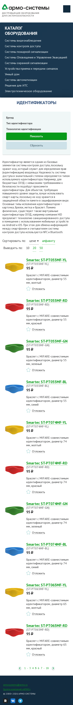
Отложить (38, 289)
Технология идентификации (23, 129)
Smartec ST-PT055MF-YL (48, 261)
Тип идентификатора (19, 123)
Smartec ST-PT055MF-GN (48, 343)
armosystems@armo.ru (15, 684)
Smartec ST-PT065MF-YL (48, 587)
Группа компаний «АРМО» (17, 689)
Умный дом (12, 74)
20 (34, 248)
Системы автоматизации (21, 80)
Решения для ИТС (16, 85)
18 (47, 668)
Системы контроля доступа (23, 46)
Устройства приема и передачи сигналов (31, 68)
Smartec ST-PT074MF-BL (48, 546)
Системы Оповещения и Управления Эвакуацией (36, 57)
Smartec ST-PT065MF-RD (48, 627)
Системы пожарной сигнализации (26, 52)
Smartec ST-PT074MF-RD (48, 465)
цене (32, 241)
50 (41, 248)
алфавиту (48, 241)
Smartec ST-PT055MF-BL (48, 383)
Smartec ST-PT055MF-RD (48, 302)
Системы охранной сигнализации (26, 63)
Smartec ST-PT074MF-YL (48, 424)
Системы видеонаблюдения (23, 40)
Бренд (10, 117)
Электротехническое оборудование (28, 91)
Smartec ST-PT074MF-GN (48, 505)
